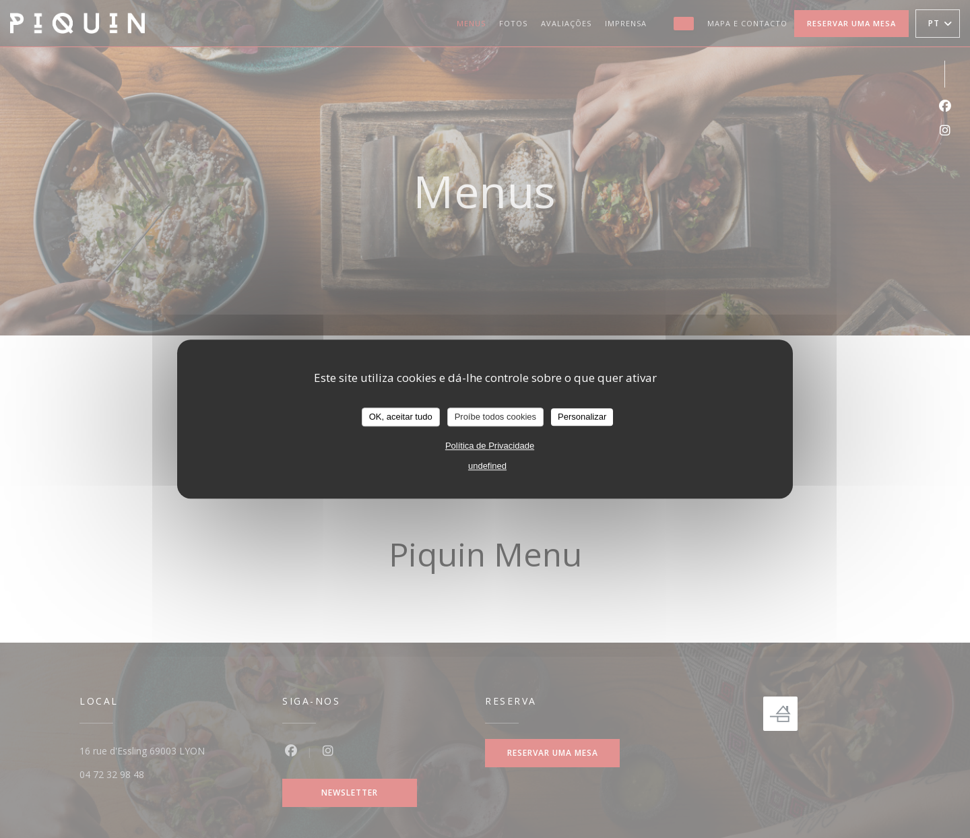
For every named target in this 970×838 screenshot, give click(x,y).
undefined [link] (487, 466)
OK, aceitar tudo (400, 417)
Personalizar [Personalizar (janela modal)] (582, 417)
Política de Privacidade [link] (489, 446)
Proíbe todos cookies (495, 417)
